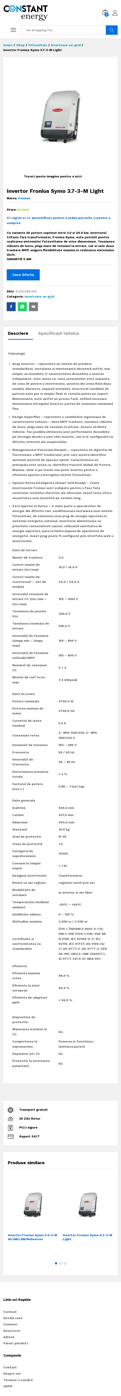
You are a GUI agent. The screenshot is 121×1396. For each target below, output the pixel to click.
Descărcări (11, 1330)
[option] (33, 1217)
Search (112, 30)
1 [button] (56, 1263)
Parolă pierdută (15, 1343)
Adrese (9, 1337)
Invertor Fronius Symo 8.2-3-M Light (87, 1237)
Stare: (12, 209)
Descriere (18, 333)
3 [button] (65, 1263)
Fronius (24, 198)
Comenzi (10, 1324)
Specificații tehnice (58, 333)
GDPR (7, 1386)
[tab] (20, 335)
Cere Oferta (23, 275)
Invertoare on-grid (39, 296)
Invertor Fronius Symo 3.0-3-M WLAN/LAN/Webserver (32, 1237)
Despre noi (12, 1373)
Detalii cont (13, 1318)
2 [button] (60, 1263)
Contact (10, 1312)
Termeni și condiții (18, 1380)
